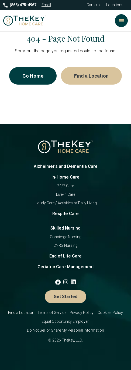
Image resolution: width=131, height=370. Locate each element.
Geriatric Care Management (65, 266)
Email (46, 5)
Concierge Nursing (65, 237)
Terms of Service (51, 312)
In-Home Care (65, 177)
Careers (93, 5)
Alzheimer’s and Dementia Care (66, 166)
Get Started (65, 296)
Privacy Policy (82, 312)
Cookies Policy (110, 312)
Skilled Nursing (65, 228)
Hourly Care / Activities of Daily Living (66, 203)
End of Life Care (65, 256)
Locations (114, 5)
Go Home (32, 76)
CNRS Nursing (65, 245)
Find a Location (91, 76)
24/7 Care (65, 186)
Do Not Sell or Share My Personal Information (65, 330)
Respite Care (65, 213)
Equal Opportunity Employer (65, 321)
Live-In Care (65, 194)
